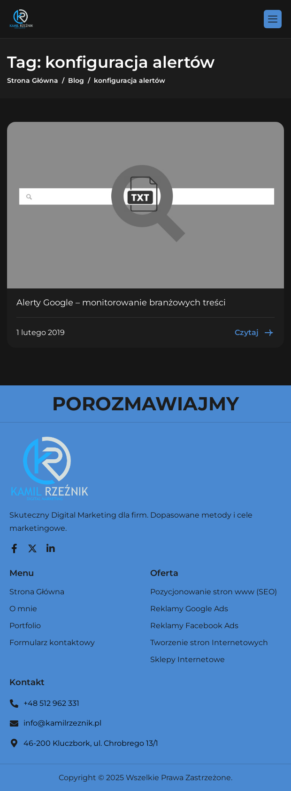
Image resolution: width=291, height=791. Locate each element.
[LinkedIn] (50, 546)
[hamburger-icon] (273, 19)
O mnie (23, 609)
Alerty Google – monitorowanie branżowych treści (121, 302)
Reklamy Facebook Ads (194, 626)
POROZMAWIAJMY (145, 403)
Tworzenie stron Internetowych (209, 643)
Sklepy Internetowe (187, 659)
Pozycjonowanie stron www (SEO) (213, 592)
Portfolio (25, 626)
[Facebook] (14, 546)
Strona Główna (36, 592)
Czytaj (255, 332)
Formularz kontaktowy (52, 643)
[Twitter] (32, 546)
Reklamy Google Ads (189, 609)
